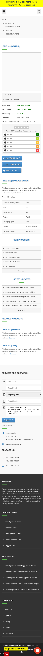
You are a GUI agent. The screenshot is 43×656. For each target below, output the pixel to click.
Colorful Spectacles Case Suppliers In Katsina (21, 306)
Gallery (7, 622)
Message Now (13, 164)
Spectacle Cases (12, 27)
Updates (8, 616)
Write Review (12, 170)
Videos (7, 628)
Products (9, 23)
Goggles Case (10, 266)
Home (4, 20)
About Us (8, 610)
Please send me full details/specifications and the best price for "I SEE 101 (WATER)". (23, 411)
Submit (7, 420)
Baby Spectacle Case (12, 248)
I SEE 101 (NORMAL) (11, 329)
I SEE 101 (8, 30)
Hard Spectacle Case (12, 257)
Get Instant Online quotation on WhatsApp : (21, 4)
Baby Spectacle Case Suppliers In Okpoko (19, 288)
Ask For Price (13, 158)
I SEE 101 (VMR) (9, 345)
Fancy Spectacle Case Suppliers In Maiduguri (20, 301)
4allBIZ (30, 649)
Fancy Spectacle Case (13, 262)
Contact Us (9, 634)
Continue (12, 338)
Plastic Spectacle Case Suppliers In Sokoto (20, 297)
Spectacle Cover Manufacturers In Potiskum (20, 292)
